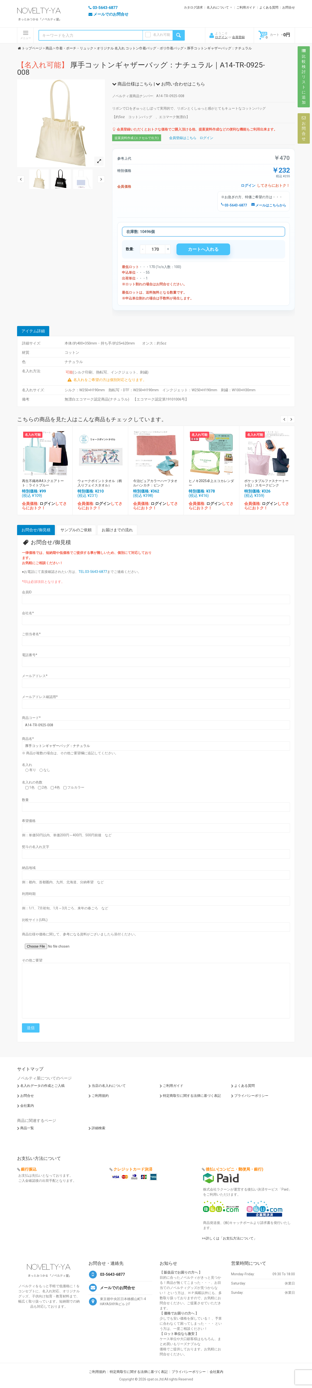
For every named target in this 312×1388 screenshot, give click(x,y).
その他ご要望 (32, 960)
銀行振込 (29, 1169)
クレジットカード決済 (132, 1169)
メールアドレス (35, 676)
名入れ (27, 765)
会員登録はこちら (182, 138)
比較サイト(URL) (35, 920)
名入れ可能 (161, 35)
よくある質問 (268, 7)
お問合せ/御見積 (35, 530)
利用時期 (29, 894)
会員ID (27, 592)
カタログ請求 (193, 7)
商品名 (28, 739)
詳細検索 (98, 1128)
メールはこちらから (268, 205)
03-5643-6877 (234, 205)
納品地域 (29, 868)
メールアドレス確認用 (40, 697)
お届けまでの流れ (117, 530)
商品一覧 (27, 1128)
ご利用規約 (100, 1096)
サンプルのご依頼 (76, 530)
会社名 (28, 613)
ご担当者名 (31, 634)
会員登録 (238, 37)
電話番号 (29, 655)
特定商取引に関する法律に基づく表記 (192, 1096)
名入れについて (218, 7)
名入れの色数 (32, 782)
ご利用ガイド (245, 7)
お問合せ (288, 7)
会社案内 (27, 1106)
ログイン (221, 37)
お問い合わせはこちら (180, 83)
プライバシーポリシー (251, 1096)
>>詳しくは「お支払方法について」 (229, 1238)
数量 (25, 800)
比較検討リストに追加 (304, 77)
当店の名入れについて (109, 1086)
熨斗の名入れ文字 (35, 847)
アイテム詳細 (33, 331)
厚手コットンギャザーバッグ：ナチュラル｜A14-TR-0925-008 (141, 68)
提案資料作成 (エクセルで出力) (137, 138)
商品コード (31, 718)
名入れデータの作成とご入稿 (42, 1086)
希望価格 (29, 821)
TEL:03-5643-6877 (92, 572)
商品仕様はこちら (132, 83)
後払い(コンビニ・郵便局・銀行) (234, 1169)
